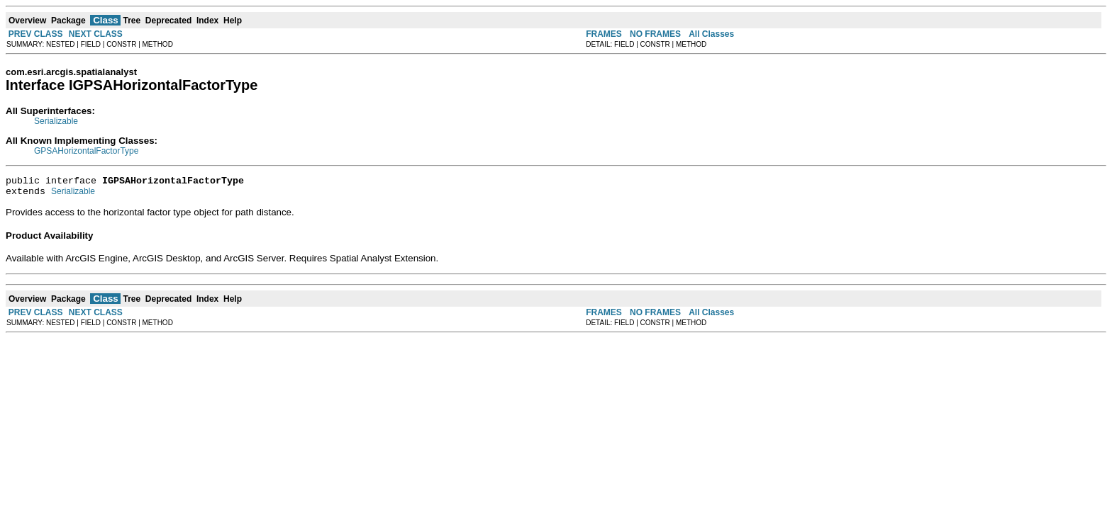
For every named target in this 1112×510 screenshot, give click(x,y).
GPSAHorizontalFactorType (86, 151)
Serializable (56, 121)
